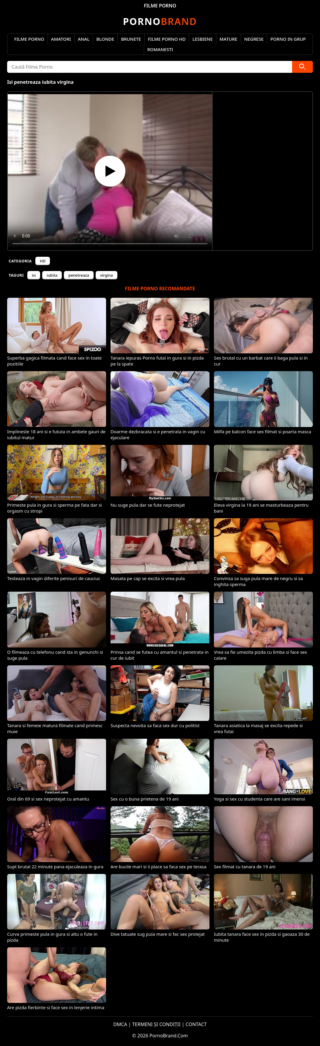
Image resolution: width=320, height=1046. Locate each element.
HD (42, 261)
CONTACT (196, 1024)
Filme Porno (29, 39)
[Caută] (302, 67)
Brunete (131, 39)
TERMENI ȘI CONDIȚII (156, 1024)
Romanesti (160, 49)
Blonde (105, 39)
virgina (106, 275)
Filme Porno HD (167, 39)
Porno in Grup (288, 39)
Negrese (254, 39)
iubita (52, 275)
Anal (83, 39)
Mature (228, 39)
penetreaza (78, 275)
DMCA (120, 1024)
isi (34, 275)
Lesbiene (203, 39)
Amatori (61, 39)
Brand (160, 21)
